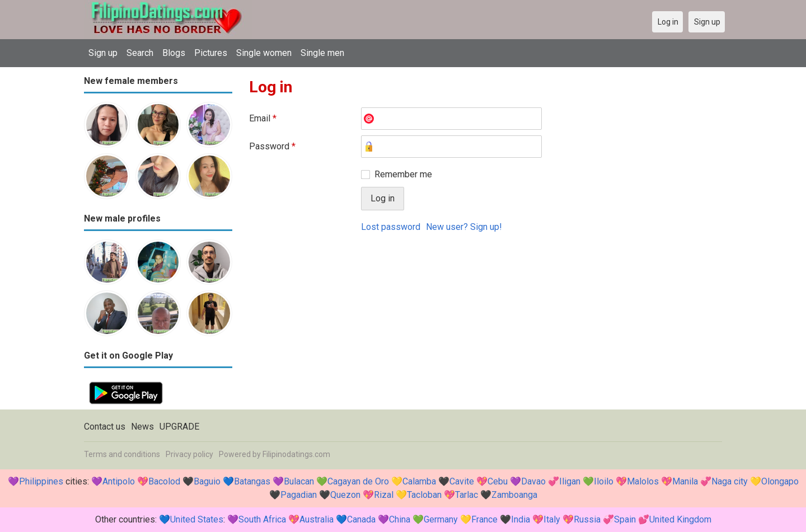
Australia (316, 519)
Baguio (207, 481)
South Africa (262, 519)
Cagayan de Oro (358, 481)
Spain (625, 519)
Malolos (643, 481)
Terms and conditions (122, 454)
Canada (361, 519)
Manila (685, 481)
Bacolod (164, 481)
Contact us (104, 426)
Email (263, 118)
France (484, 519)
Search (139, 53)
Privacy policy (189, 454)
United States (196, 519)
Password (272, 146)
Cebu (498, 481)
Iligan (569, 481)
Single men (322, 53)
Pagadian (298, 494)
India (520, 519)
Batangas (252, 481)
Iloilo (603, 481)
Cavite (461, 481)
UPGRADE (179, 426)
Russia (587, 519)
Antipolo (118, 481)
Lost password (390, 227)
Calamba (419, 481)
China (399, 519)
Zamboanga (514, 494)
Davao (533, 481)
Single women (264, 53)
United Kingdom (680, 519)
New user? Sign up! (464, 227)
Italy (551, 519)
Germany (441, 519)
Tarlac (466, 494)
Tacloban (424, 494)
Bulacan (299, 481)
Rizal (383, 494)
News (142, 426)
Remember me (403, 174)
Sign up (103, 53)
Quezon (345, 494)
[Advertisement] (485, 325)
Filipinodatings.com (296, 454)
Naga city (729, 481)
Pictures (210, 53)
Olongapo (780, 481)
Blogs (173, 53)
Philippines (41, 481)
